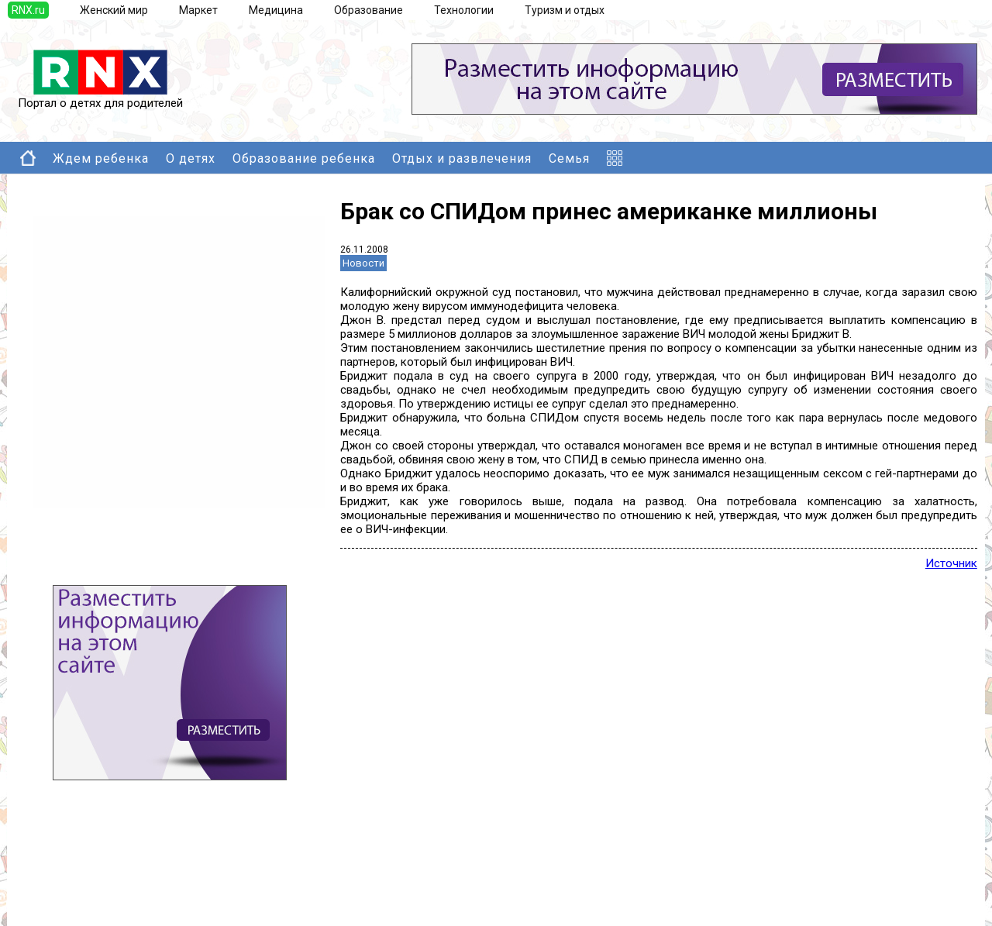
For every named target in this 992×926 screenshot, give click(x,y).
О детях (190, 158)
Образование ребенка (303, 158)
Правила (72, 906)
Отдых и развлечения (462, 158)
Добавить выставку (101, 890)
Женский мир (114, 10)
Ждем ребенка (101, 158)
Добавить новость (98, 875)
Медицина (276, 10)
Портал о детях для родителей (100, 97)
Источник (951, 563)
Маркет (198, 10)
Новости (363, 263)
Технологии (464, 10)
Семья (569, 158)
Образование (368, 10)
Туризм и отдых (564, 10)
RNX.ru (28, 10)
